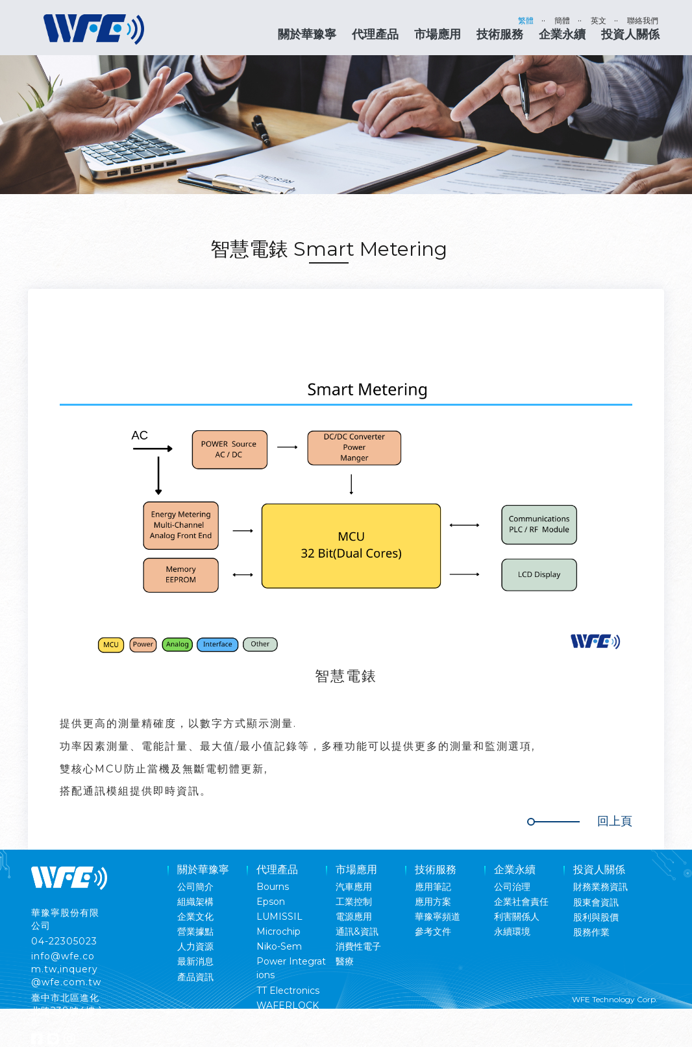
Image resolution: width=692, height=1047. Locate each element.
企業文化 (195, 916)
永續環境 (512, 931)
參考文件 (433, 931)
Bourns (272, 887)
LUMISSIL (279, 916)
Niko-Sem (279, 946)
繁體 (526, 20)
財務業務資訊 (600, 887)
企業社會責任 (521, 901)
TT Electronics (287, 990)
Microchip (278, 931)
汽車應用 (354, 887)
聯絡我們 (642, 20)
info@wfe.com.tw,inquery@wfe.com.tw (66, 969)
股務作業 (591, 932)
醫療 (345, 961)
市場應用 (437, 34)
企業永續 (562, 34)
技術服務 (499, 34)
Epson (270, 901)
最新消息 (195, 961)
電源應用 (354, 916)
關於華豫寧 (307, 34)
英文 (598, 20)
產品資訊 (195, 977)
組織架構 (195, 901)
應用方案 (433, 901)
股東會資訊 (596, 902)
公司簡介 (195, 887)
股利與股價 (596, 917)
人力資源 (195, 946)
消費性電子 (358, 946)
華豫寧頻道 (437, 916)
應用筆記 (433, 887)
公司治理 (512, 887)
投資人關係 (630, 34)
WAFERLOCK (287, 1005)
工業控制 (354, 901)
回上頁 (614, 821)
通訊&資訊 (357, 931)
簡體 (562, 20)
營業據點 (195, 931)
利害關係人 (516, 916)
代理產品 (375, 34)
